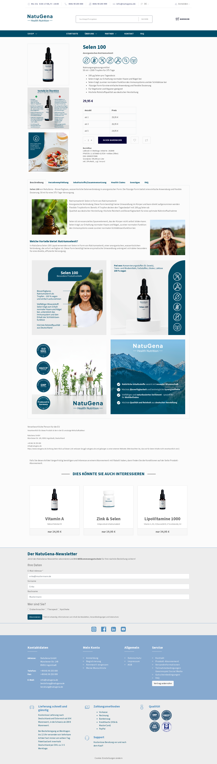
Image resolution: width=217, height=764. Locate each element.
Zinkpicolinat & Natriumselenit (108, 524)
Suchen (144, 19)
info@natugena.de (125, 3)
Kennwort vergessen (97, 664)
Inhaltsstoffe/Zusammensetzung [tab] (89, 182)
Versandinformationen (167, 664)
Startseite (72, 33)
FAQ (142, 33)
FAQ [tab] (146, 182)
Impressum (134, 661)
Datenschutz (134, 658)
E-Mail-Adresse (35, 570)
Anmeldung (92, 658)
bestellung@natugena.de (52, 683)
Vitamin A (54, 519)
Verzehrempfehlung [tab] (58, 182)
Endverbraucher (36, 609)
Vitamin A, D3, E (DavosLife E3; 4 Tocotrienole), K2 (162, 524)
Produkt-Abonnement (167, 661)
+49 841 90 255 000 (34, 443)
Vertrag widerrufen (163, 683)
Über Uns (91, 34)
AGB (130, 664)
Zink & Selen (109, 519)
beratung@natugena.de (51, 686)
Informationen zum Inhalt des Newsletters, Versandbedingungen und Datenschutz (88, 617)
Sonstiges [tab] (135, 182)
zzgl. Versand (100, 161)
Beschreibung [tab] (37, 182)
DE (145, 3)
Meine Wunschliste (96, 668)
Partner (111, 34)
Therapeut (51, 609)
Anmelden (185, 3)
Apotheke (63, 609)
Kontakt (129, 33)
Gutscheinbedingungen (167, 674)
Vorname (32, 581)
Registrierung (93, 661)
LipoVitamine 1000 (162, 519)
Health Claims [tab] (118, 182)
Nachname (33, 591)
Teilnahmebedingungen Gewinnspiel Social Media (169, 670)
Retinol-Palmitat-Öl (54, 524)
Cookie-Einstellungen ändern (108, 758)
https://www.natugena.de (37, 449)
